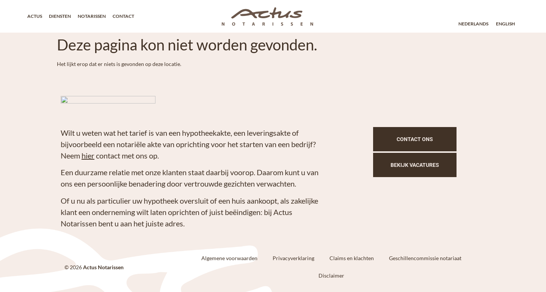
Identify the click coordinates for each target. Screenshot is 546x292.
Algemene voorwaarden (229, 258)
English (505, 24)
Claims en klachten (351, 258)
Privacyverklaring (293, 258)
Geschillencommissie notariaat (425, 258)
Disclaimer (331, 275)
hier (88, 155)
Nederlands (473, 24)
